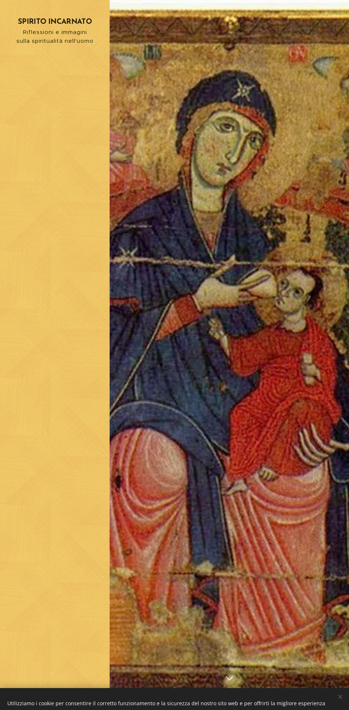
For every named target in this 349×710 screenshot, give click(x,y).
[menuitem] (54, 313)
